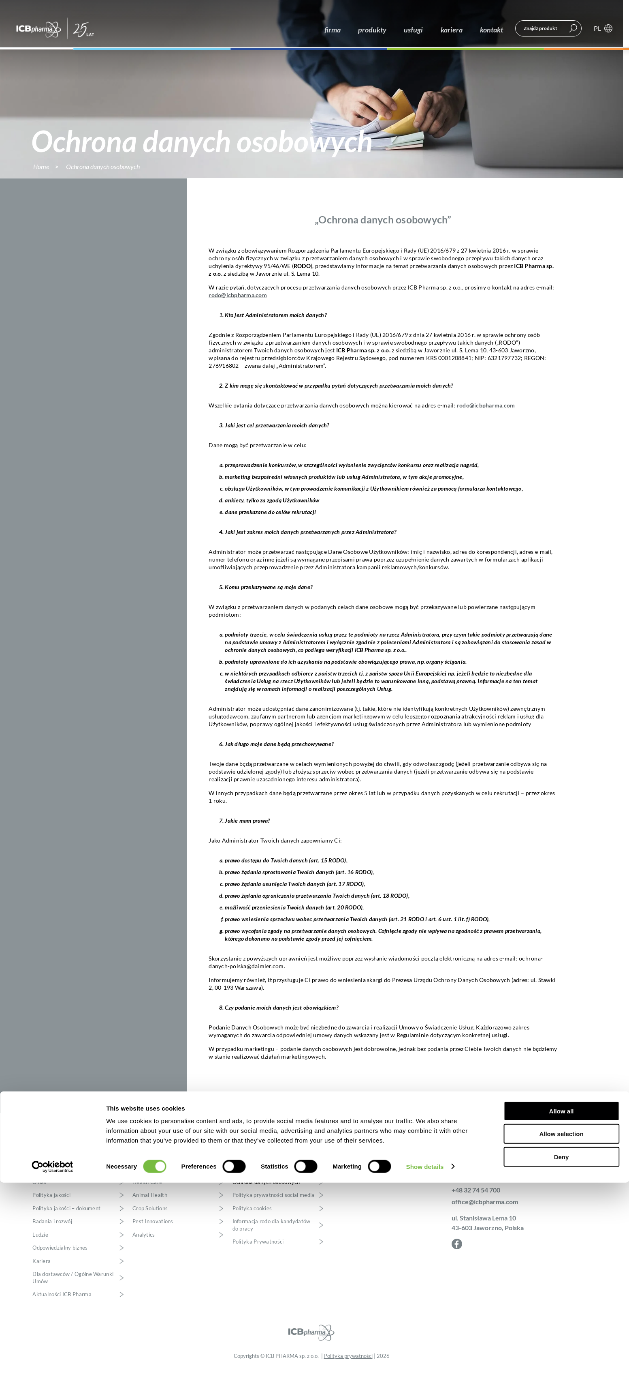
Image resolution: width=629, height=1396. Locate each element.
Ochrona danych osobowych (266, 1207)
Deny (561, 1370)
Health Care (147, 1207)
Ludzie (40, 1260)
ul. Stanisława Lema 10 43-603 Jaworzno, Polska (488, 1247)
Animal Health (149, 1220)
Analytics (143, 1260)
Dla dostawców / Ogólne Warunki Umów (72, 1303)
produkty (378, 29)
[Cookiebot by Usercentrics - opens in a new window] (52, 1380)
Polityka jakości (51, 1220)
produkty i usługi (155, 1189)
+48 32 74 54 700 (476, 1214)
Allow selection (561, 1347)
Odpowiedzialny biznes (59, 1273)
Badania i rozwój (52, 1247)
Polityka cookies (252, 1233)
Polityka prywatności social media (273, 1220)
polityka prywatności (260, 1189)
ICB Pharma (56, 29)
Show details (425, 1380)
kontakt (492, 29)
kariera (453, 29)
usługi (417, 29)
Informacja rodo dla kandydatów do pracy (271, 1250)
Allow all (561, 1324)
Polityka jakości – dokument (66, 1233)
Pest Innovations (152, 1247)
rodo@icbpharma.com (238, 319)
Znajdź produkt (540, 29)
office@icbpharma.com (485, 1226)
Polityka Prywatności (258, 1267)
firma (340, 29)
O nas (39, 1207)
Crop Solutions (150, 1233)
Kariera (41, 1286)
